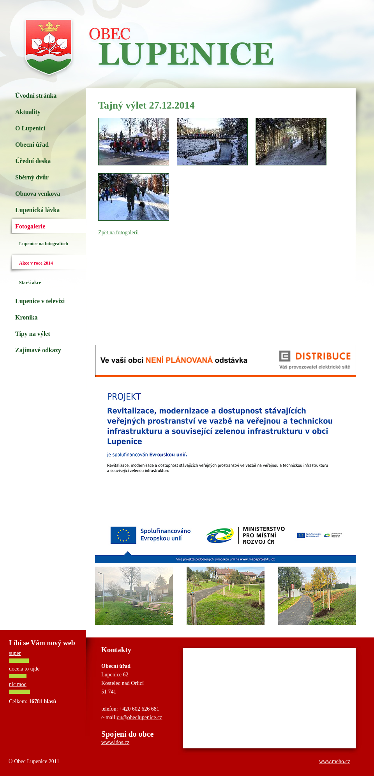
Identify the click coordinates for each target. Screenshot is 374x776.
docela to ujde (24, 669)
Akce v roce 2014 (36, 263)
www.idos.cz (115, 742)
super (15, 653)
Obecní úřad (32, 144)
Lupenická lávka (37, 210)
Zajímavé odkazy (38, 350)
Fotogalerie (30, 226)
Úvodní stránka (35, 95)
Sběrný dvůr (32, 177)
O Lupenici (30, 128)
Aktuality (28, 112)
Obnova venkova (37, 193)
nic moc (17, 684)
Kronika (26, 317)
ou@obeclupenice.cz (139, 717)
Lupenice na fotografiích (43, 243)
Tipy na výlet (32, 333)
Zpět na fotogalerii (118, 232)
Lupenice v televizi (40, 301)
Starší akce (30, 282)
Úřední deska (33, 161)
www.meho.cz (334, 761)
